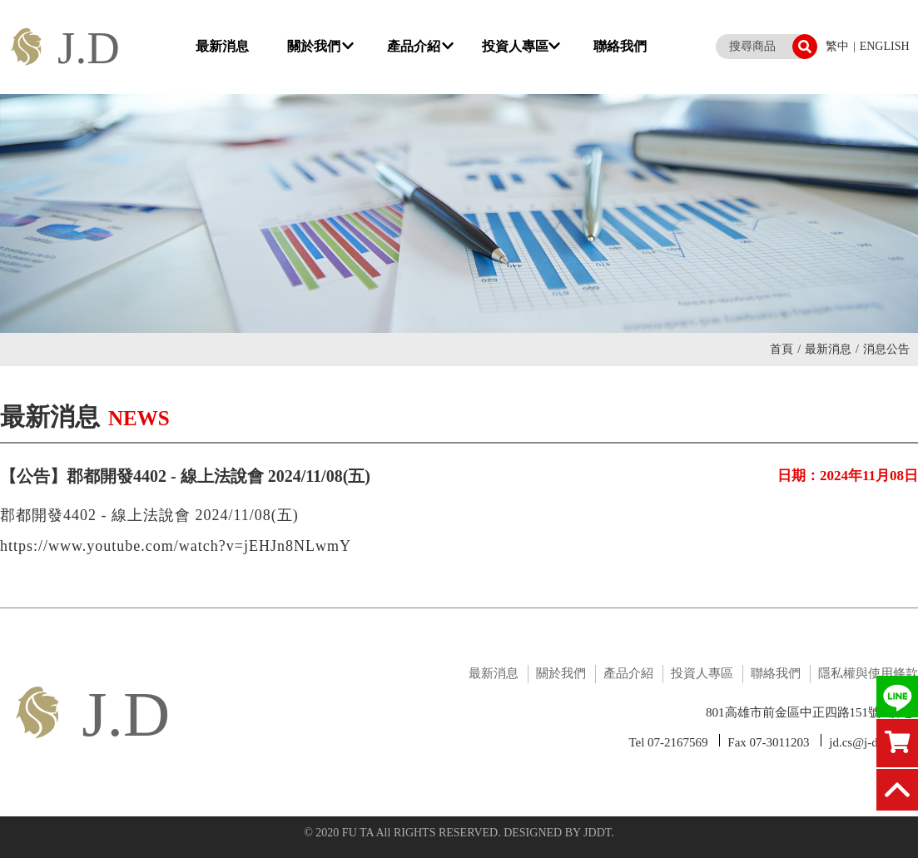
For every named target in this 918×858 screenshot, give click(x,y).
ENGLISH (885, 46)
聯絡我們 (620, 46)
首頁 (785, 349)
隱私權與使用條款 (868, 673)
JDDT (597, 832)
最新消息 (222, 46)
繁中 (837, 46)
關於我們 (320, 46)
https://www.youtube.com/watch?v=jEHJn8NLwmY (175, 546)
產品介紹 (420, 46)
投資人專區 (521, 46)
